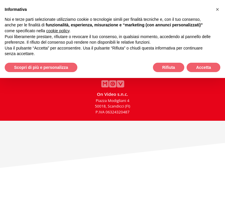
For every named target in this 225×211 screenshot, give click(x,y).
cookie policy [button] (57, 30)
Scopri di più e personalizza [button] (41, 67)
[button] (217, 9)
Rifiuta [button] (168, 67)
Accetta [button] (203, 67)
